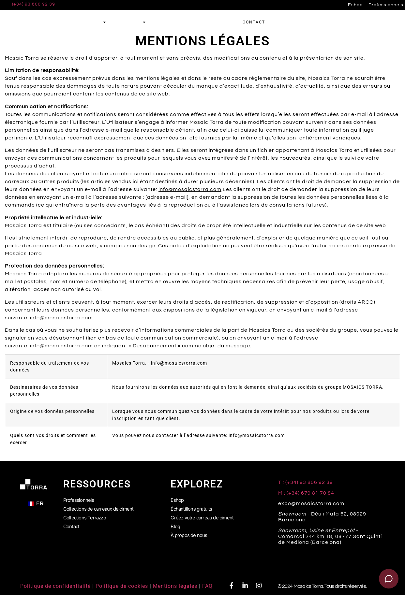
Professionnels (385, 5)
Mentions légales (175, 586)
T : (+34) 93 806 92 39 (306, 482)
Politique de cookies (122, 586)
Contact (72, 523)
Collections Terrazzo (86, 515)
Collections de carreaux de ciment (101, 507)
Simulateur (169, 22)
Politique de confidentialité (55, 586)
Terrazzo (130, 22)
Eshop (355, 5)
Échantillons (210, 22)
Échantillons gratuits (192, 507)
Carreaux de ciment (76, 22)
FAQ (207, 586)
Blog (176, 523)
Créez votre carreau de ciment (204, 515)
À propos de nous (190, 531)
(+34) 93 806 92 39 (33, 4)
